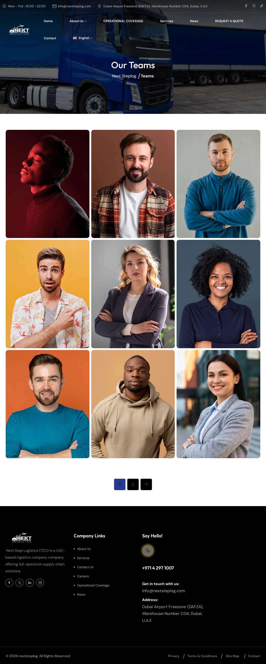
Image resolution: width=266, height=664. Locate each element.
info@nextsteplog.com (74, 6)
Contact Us (85, 567)
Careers (83, 576)
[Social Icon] (9, 583)
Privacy (173, 656)
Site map (232, 656)
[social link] (246, 6)
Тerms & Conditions (202, 656)
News (194, 21)
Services (166, 21)
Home (48, 21)
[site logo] (20, 29)
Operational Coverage (93, 585)
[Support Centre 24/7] (148, 550)
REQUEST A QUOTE (229, 21)
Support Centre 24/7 (157, 560)
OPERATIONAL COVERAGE (123, 21)
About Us (78, 21)
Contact (50, 38)
